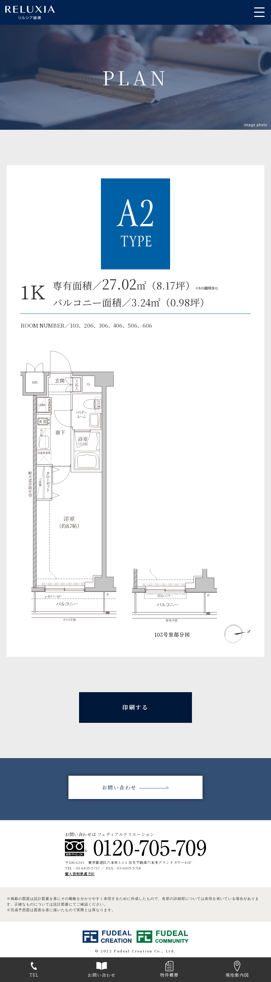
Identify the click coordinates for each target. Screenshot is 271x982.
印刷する (135, 707)
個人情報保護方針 (80, 873)
